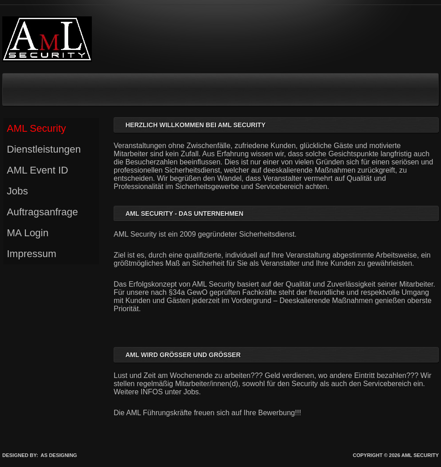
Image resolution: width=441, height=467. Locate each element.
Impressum (31, 253)
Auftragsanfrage (42, 212)
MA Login (28, 232)
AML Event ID (37, 170)
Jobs (17, 191)
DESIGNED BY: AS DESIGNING (39, 455)
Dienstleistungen (44, 149)
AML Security (36, 128)
